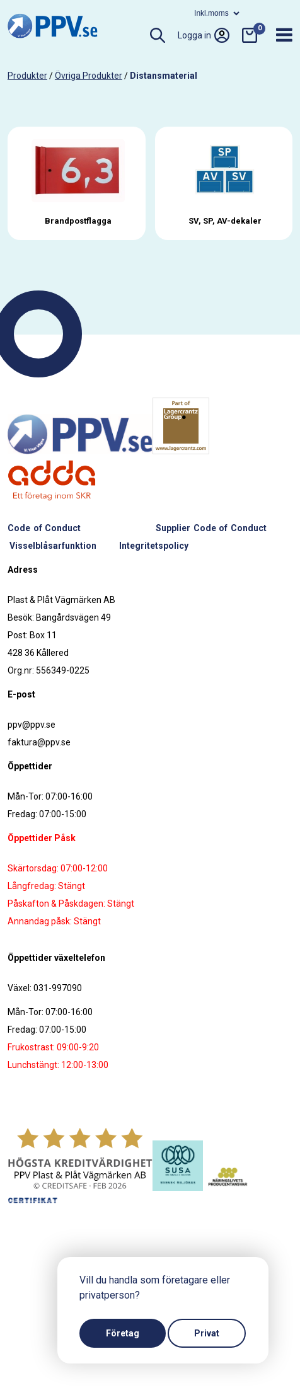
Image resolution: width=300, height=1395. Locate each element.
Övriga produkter (88, 76)
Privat (206, 1333)
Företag (122, 1333)
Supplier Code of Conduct (211, 528)
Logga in (203, 35)
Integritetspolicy (153, 546)
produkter (27, 76)
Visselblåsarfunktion (52, 546)
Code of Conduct (44, 528)
